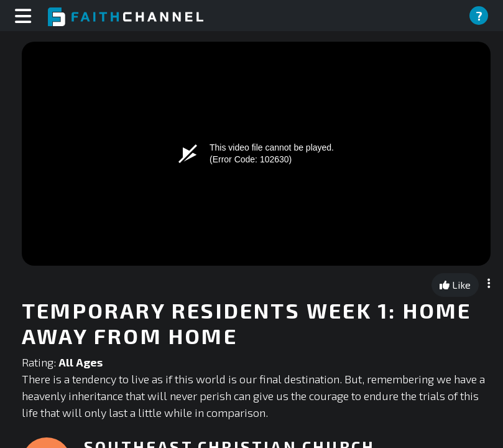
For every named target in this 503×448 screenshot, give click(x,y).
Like (455, 285)
